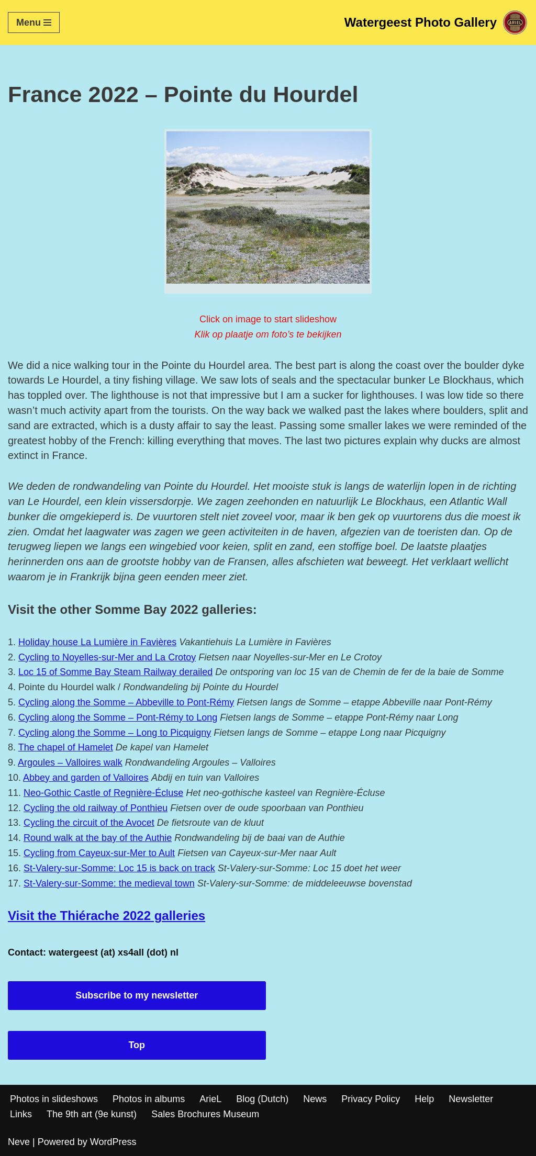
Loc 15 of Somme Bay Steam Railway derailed (115, 672)
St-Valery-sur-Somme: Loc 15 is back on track (119, 868)
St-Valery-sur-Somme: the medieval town (109, 883)
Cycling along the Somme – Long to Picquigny (114, 732)
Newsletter (471, 1099)
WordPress (113, 1142)
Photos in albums (149, 1099)
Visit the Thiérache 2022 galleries (106, 915)
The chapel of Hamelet (65, 747)
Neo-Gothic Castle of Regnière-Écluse (103, 793)
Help (424, 1099)
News (315, 1099)
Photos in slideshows (54, 1099)
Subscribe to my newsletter (136, 995)
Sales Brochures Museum (205, 1114)
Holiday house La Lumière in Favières (97, 642)
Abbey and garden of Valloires (86, 777)
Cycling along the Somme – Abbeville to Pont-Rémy (126, 702)
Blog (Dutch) (262, 1099)
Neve (19, 1142)
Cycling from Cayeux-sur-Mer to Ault (99, 853)
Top (136, 1045)
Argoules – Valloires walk (70, 762)
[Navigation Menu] (34, 22)
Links (21, 1114)
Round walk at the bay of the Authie (98, 838)
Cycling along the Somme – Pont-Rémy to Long (117, 717)
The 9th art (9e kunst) (92, 1114)
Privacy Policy (370, 1099)
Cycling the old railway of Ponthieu (96, 808)
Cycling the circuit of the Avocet (89, 822)
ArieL (210, 1099)
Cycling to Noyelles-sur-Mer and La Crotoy (107, 657)
